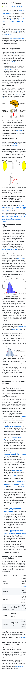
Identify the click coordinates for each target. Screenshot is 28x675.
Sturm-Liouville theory (17, 470)
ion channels (19, 94)
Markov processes (16, 329)
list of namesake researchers (17, 38)
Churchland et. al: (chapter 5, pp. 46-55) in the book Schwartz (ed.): (14, 216)
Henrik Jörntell (20, 258)
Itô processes (13, 475)
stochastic (5, 97)
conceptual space (19, 418)
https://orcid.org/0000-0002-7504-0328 (12, 6)
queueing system (22, 326)
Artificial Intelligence (8, 69)
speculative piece (19, 666)
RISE (14, 53)
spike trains (4, 261)
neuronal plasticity (17, 521)
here (24, 378)
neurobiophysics (13, 61)
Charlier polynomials (19, 331)
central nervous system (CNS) (9, 143)
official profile (17, 31)
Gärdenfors (19, 130)
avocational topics (7, 34)
